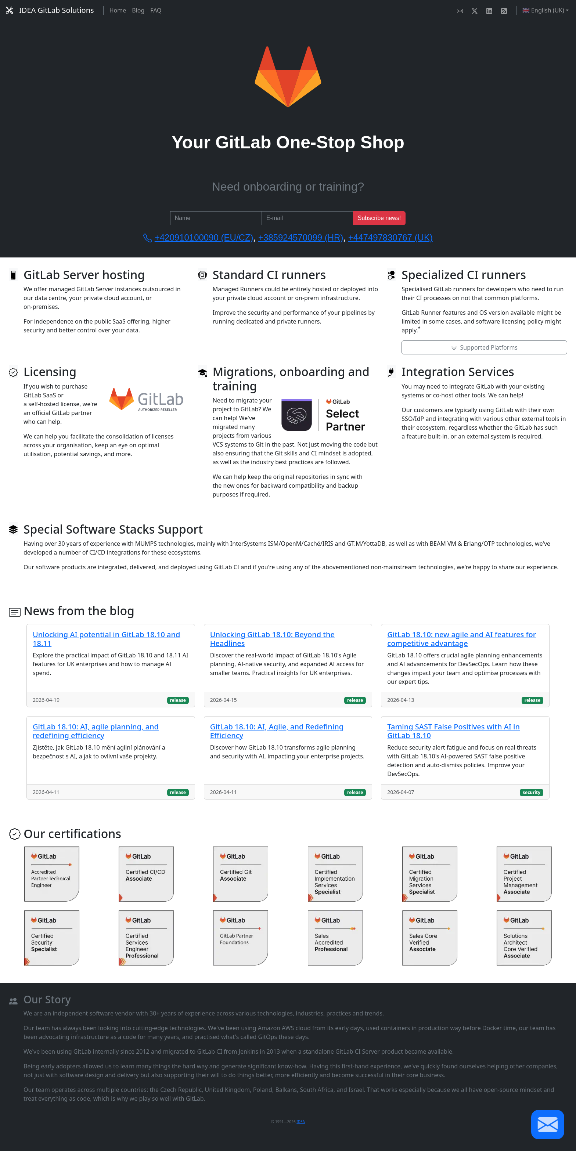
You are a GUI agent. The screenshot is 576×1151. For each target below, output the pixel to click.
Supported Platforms (484, 347)
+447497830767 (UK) (390, 237)
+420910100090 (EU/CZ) (204, 237)
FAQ (155, 10)
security (531, 792)
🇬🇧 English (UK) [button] (543, 10)
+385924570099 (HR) (300, 237)
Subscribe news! (379, 218)
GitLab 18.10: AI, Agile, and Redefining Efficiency (276, 731)
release (178, 700)
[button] (547, 1124)
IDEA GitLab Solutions (50, 10)
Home (117, 10)
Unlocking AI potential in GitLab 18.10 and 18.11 (106, 638)
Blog (138, 10)
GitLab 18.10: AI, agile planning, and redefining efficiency (96, 731)
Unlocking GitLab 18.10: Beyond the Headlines (272, 638)
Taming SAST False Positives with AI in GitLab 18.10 (453, 731)
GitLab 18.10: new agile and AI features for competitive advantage (461, 638)
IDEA (300, 1121)
